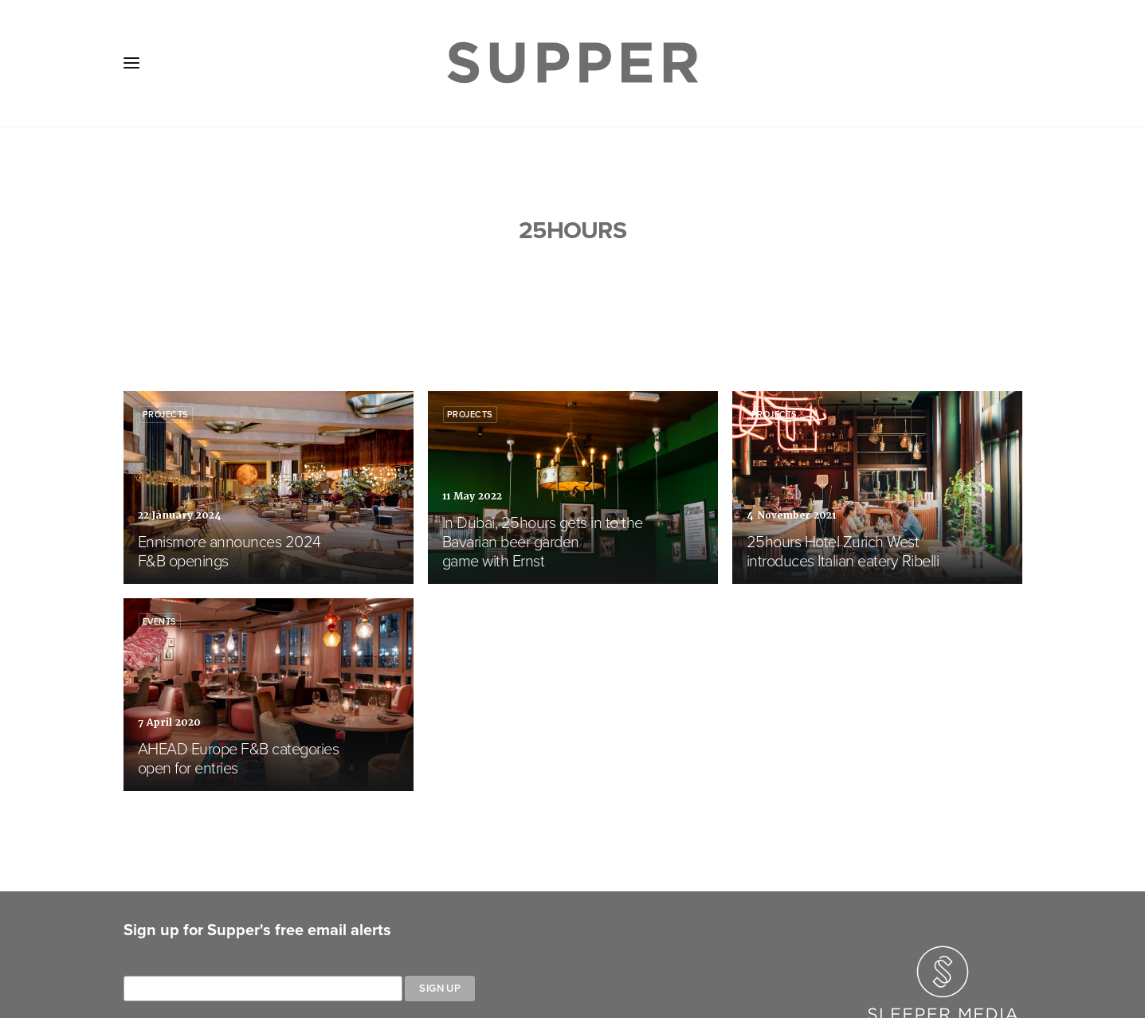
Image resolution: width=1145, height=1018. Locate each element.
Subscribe (382, 923)
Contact (460, 923)
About (213, 923)
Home (152, 923)
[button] (131, 63)
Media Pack (292, 923)
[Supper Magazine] (572, 63)
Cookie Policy (549, 923)
